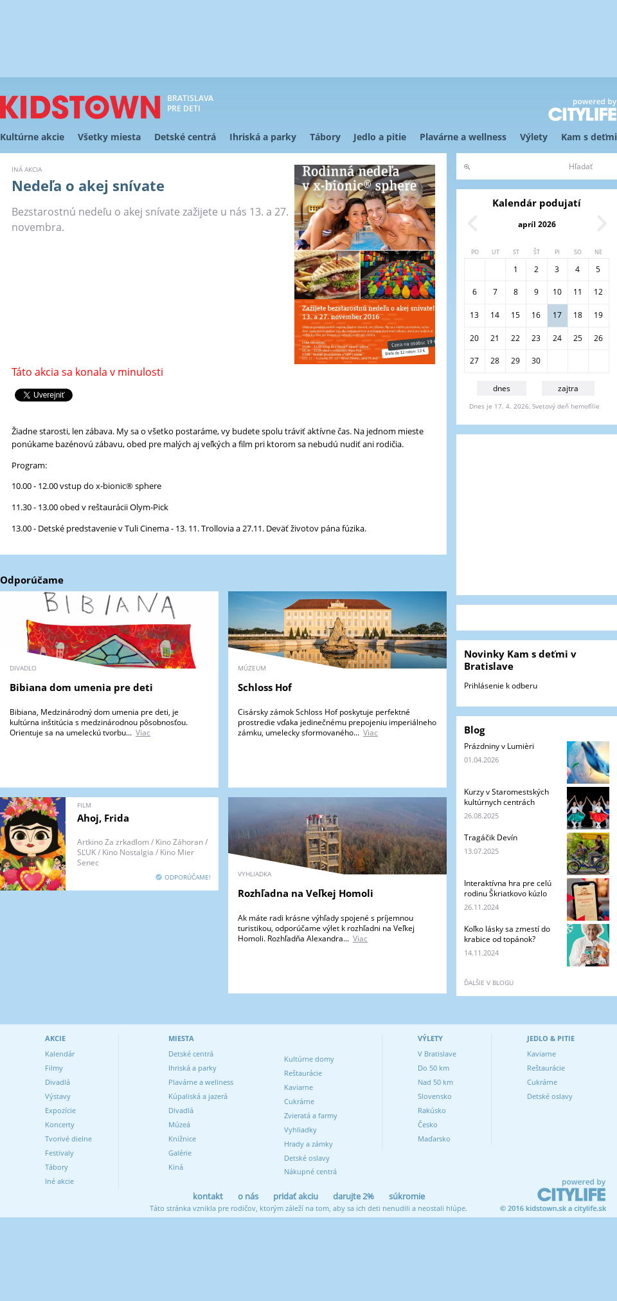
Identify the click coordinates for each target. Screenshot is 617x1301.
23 (536, 338)
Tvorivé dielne (68, 1138)
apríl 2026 (537, 224)
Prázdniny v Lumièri (499, 746)
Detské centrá (185, 137)
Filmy (54, 1068)
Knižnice (182, 1138)
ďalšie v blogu (489, 982)
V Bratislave (437, 1053)
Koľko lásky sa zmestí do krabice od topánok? (507, 934)
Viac (143, 732)
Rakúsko (432, 1110)
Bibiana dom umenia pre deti (81, 687)
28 (494, 360)
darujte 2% (353, 1196)
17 (557, 314)
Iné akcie (59, 1181)
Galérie (180, 1153)
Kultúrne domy (309, 1059)
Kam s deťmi (589, 137)
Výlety (534, 137)
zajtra (568, 388)
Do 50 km (433, 1068)
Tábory (325, 137)
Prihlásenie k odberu (500, 685)
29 (515, 360)
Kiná (175, 1167)
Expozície (60, 1110)
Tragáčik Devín (490, 837)
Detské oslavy (307, 1158)
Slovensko (435, 1096)
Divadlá (57, 1082)
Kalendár (60, 1053)
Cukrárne (299, 1101)
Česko (428, 1124)
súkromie (407, 1196)
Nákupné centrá (310, 1171)
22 (515, 338)
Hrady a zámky (308, 1144)
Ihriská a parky (262, 137)
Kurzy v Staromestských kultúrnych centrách (506, 796)
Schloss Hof (265, 687)
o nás (248, 1196)
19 (598, 314)
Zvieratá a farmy (310, 1115)
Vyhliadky (300, 1129)
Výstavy (58, 1096)
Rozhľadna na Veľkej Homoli (305, 893)
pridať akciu (295, 1196)
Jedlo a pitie (379, 137)
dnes (501, 388)
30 (536, 360)
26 (598, 338)
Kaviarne (298, 1087)
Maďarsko (434, 1138)
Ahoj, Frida (103, 817)
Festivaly (59, 1153)
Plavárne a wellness (463, 137)
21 (494, 338)
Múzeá (179, 1124)
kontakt (208, 1196)
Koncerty (60, 1124)
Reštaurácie (303, 1073)
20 (474, 338)
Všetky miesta (109, 137)
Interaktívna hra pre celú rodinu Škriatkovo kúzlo (507, 888)
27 (474, 360)
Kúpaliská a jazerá (198, 1096)
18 (577, 314)
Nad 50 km (435, 1082)
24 (557, 338)
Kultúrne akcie (32, 137)
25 (577, 338)
